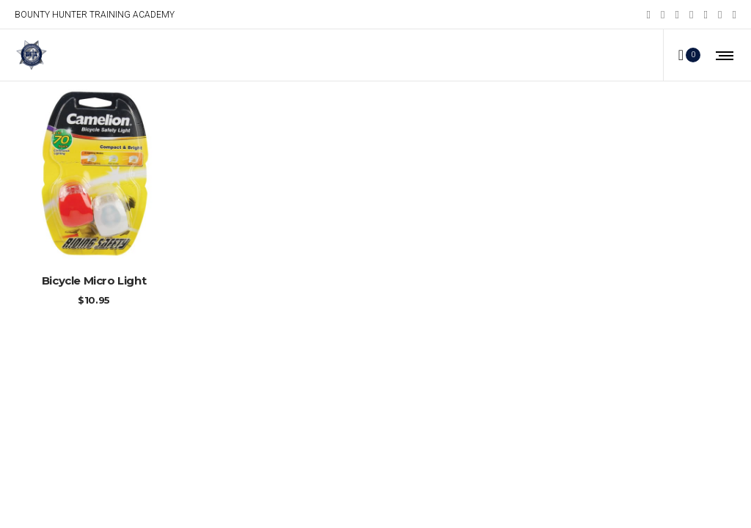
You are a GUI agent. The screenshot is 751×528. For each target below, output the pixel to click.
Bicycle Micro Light (94, 280)
